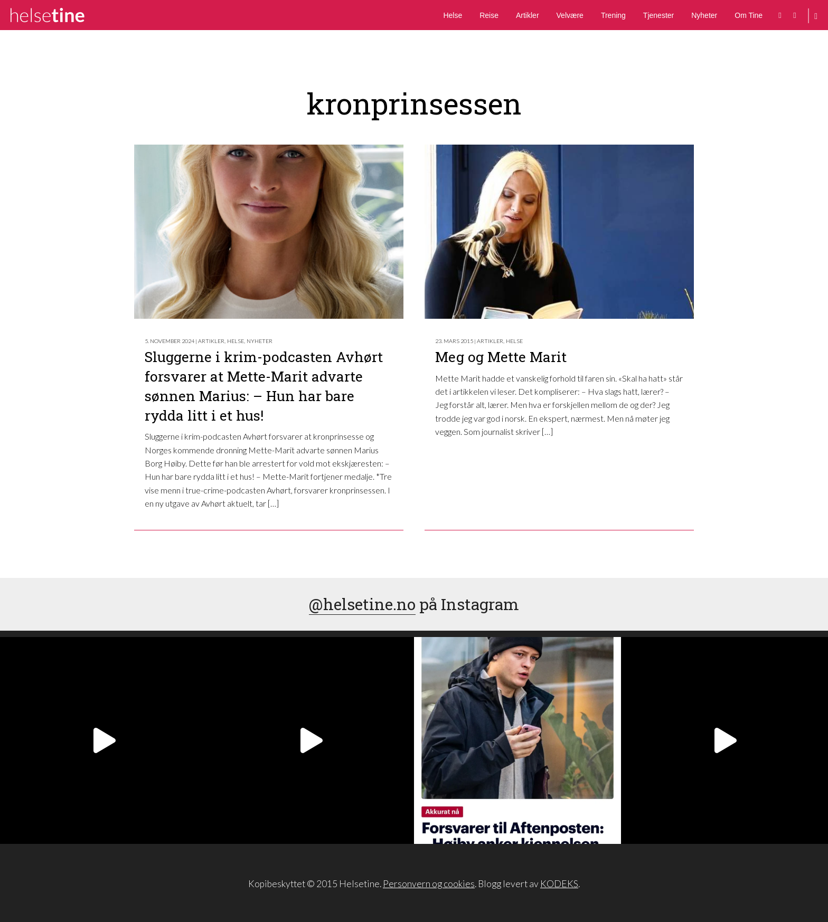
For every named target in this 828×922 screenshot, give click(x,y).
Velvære (570, 15)
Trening (613, 15)
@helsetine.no (362, 604)
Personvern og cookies (429, 883)
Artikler (527, 15)
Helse (452, 15)
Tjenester (658, 15)
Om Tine (749, 15)
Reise (488, 15)
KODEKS (559, 883)
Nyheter (704, 15)
